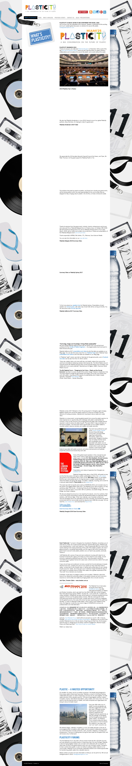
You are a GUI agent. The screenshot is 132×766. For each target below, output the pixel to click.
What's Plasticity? (31, 18)
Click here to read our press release (85, 624)
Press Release (75, 376)
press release (102, 476)
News (40, 18)
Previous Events (60, 18)
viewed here (89, 482)
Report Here (88, 501)
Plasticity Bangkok (83, 49)
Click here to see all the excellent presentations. (78, 619)
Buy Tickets (83, 12)
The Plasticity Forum (70, 618)
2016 (94, 589)
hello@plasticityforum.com (67, 27)
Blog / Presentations (83, 18)
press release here (70, 501)
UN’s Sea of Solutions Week (69, 50)
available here (77, 471)
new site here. (84, 238)
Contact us (70, 18)
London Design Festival (98, 430)
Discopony (105, 763)
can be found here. (80, 232)
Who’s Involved (48, 18)
